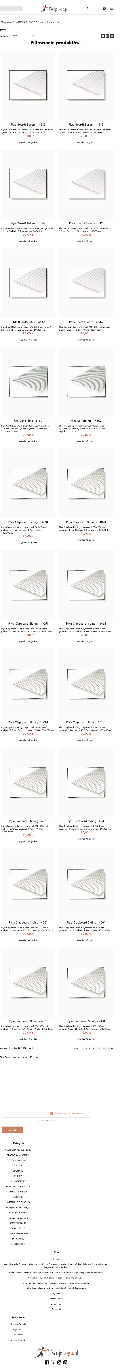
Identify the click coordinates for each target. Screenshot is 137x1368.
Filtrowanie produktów (66, 41)
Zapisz (14, 1123)
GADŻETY (23, 1169)
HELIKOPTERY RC (24, 1174)
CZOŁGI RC (23, 1159)
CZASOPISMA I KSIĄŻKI (23, 1148)
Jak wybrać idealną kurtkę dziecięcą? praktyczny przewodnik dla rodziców (67, 1276)
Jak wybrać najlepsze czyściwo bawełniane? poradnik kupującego (67, 1281)
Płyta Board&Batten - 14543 (101, 123)
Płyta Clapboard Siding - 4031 (35, 816)
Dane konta (23, 1328)
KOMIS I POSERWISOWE (23, 1180)
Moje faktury (23, 1322)
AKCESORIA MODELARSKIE (24, 1143)
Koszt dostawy (67, 1292)
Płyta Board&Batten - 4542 (102, 222)
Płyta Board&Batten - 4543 (35, 321)
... (116, 1042)
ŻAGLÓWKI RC (23, 1237)
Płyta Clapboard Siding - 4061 (101, 916)
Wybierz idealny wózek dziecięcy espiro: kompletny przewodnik (67, 1271)
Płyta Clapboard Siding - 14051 (35, 618)
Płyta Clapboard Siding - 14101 (101, 717)
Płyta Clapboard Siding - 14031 (35, 519)
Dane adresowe (24, 1333)
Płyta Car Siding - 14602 (101, 420)
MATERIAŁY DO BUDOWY (28, 20)
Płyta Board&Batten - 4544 (102, 321)
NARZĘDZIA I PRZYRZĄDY (23, 1201)
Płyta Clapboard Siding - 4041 (101, 816)
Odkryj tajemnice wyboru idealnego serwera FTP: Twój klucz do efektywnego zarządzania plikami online (68, 1266)
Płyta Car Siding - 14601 (35, 420)
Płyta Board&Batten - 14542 (35, 123)
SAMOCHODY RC (23, 1216)
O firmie (67, 1252)
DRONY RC (23, 1164)
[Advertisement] (68, 1076)
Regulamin (67, 1287)
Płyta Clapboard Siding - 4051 (35, 916)
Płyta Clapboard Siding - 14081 (35, 717)
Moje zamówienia (23, 1317)
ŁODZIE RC (23, 1190)
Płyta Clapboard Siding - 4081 (35, 1015)
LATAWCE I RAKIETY (23, 1185)
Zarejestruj (67, 1302)
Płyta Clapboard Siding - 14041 (102, 519)
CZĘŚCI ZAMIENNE (23, 1153)
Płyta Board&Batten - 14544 (35, 222)
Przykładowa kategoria (24, 1211)
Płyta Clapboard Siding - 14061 (102, 618)
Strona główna (9, 20)
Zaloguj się (68, 1297)
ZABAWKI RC (23, 1232)
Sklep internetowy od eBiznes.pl (68, 1365)
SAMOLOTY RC (23, 1221)
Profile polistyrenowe (49, 20)
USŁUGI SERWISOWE (24, 1227)
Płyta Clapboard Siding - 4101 (102, 1015)
